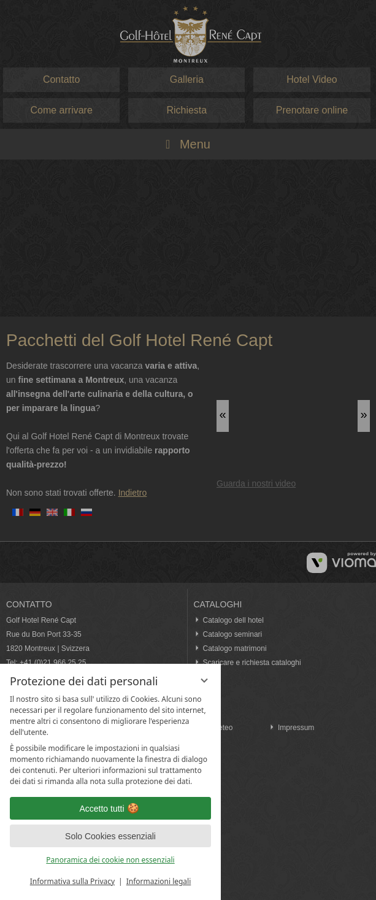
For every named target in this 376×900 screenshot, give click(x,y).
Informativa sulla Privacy (72, 881)
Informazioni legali (158, 881)
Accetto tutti (110, 808)
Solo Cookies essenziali (110, 836)
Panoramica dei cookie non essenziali (110, 860)
